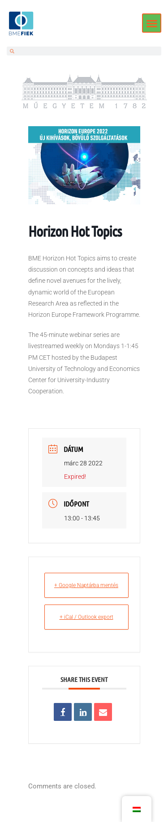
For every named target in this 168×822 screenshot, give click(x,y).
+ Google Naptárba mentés (86, 585)
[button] (151, 23)
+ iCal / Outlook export (86, 617)
